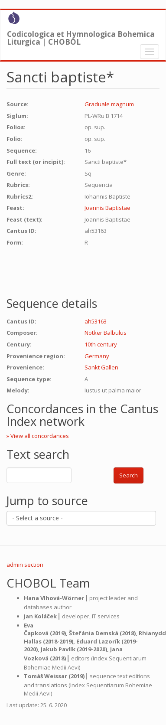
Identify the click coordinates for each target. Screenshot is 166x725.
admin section (25, 564)
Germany (97, 356)
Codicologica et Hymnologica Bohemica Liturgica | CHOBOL (81, 36)
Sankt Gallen (101, 367)
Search (128, 475)
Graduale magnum (109, 104)
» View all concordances (38, 436)
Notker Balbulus (106, 332)
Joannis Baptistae (107, 208)
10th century (101, 344)
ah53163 (96, 321)
